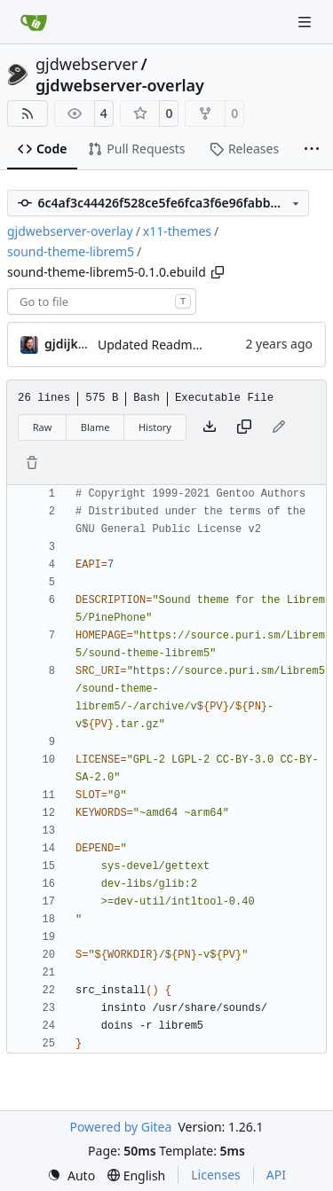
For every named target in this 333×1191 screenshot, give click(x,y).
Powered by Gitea (120, 1126)
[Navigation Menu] (306, 21)
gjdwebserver (87, 64)
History (155, 427)
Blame (95, 427)
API (276, 1174)
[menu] (71, 1175)
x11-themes (177, 231)
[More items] (311, 149)
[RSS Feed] (27, 113)
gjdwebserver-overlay (120, 85)
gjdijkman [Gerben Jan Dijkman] (74, 343)
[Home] (34, 22)
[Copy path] (217, 272)
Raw (42, 427)
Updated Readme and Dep (175, 344)
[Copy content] (244, 427)
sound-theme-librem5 (70, 251)
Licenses (216, 1174)
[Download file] (209, 427)
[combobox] (101, 301)
